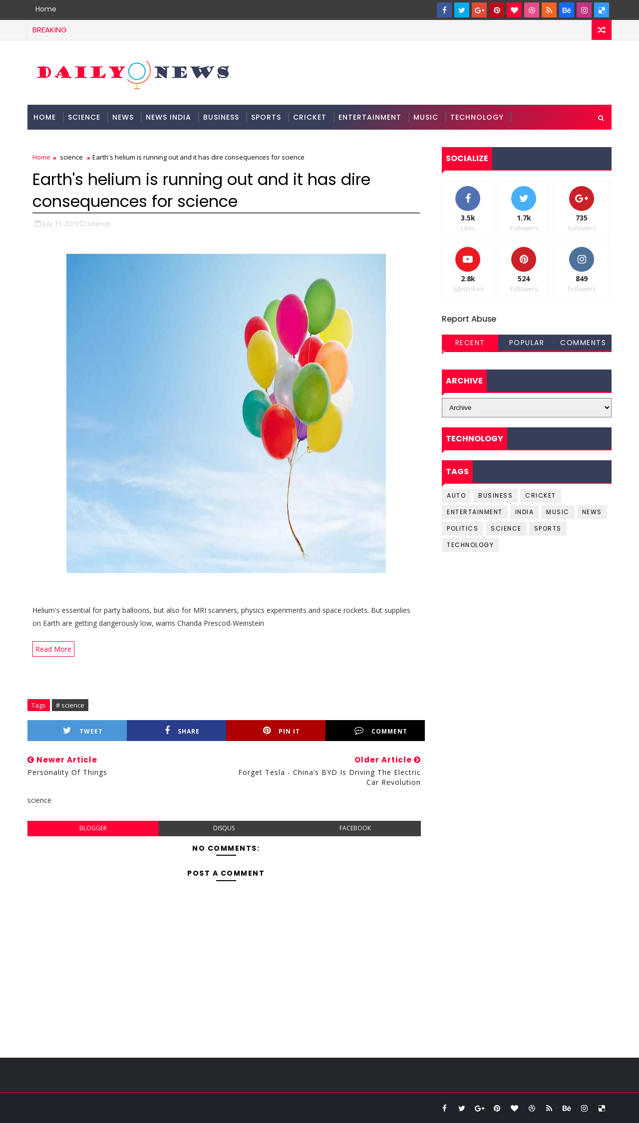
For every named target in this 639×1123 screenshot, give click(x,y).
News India (168, 117)
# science (70, 705)
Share (182, 731)
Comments (583, 343)
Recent (470, 343)
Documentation (68, 142)
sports (548, 528)
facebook (355, 828)
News (123, 117)
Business (221, 117)
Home (45, 9)
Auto (456, 495)
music (558, 512)
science (84, 117)
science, (99, 223)
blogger (93, 828)
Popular (527, 343)
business (495, 495)
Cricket (309, 117)
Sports (266, 117)
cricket (540, 495)
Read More (53, 649)
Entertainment (369, 117)
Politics (462, 528)
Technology (477, 117)
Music (425, 117)
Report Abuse (469, 319)
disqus (224, 828)
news (592, 512)
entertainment (475, 512)
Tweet (83, 731)
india (524, 512)
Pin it (281, 731)
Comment (380, 731)
